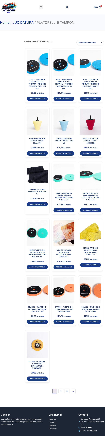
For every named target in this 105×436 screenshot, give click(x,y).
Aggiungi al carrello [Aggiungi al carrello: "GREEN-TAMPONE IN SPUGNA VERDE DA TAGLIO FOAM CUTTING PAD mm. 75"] (64, 210)
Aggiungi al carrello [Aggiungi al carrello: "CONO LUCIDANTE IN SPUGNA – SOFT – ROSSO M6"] (90, 153)
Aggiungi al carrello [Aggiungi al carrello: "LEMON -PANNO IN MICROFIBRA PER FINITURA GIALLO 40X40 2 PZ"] (90, 265)
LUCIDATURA (23, 22)
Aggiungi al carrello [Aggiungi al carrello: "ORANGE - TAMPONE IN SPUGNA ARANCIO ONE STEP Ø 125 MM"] (37, 322)
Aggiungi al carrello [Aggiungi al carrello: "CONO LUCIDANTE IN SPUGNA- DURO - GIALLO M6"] (37, 153)
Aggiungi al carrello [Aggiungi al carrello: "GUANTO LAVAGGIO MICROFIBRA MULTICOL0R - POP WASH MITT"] (64, 267)
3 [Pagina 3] (67, 391)
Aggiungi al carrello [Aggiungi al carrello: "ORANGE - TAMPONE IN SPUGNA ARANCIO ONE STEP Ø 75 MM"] (90, 322)
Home (4, 22)
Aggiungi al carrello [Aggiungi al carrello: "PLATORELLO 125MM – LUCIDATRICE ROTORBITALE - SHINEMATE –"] (37, 378)
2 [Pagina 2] (60, 391)
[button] (41, 7)
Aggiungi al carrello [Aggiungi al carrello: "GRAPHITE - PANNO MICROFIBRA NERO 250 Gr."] (37, 204)
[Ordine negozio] (90, 42)
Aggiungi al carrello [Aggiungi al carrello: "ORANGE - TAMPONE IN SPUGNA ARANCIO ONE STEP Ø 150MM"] (64, 322)
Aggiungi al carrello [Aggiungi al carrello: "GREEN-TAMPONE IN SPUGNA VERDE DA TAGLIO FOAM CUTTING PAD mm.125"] (90, 210)
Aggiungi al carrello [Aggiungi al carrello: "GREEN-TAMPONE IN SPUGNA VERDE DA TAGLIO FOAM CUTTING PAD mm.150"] (37, 267)
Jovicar (5, 414)
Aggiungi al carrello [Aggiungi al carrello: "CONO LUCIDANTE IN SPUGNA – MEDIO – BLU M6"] (64, 153)
